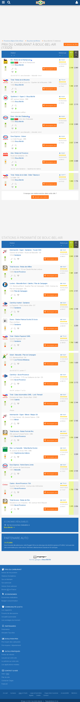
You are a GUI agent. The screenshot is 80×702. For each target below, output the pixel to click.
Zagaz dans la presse (51, 691)
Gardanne (17, 254)
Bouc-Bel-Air (19, 65)
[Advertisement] (40, 22)
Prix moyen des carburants (11, 640)
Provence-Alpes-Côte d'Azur (13, 41)
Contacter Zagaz (7, 679)
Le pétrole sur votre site (10, 660)
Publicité (5, 682)
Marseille (17, 468)
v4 (26, 699)
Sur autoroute (6, 581)
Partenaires (6, 628)
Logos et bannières (36, 691)
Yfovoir (62, 79)
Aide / (5, 672)
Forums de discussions (10, 612)
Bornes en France (9, 588)
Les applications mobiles (10, 663)
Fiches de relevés (8, 653)
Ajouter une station (40, 197)
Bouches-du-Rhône (33, 41)
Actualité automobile (9, 615)
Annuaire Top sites (8, 631)
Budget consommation (10, 599)
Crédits (38, 694)
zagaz (62, 60)
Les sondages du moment (11, 619)
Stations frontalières (9, 575)
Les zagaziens (7, 608)
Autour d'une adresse (9, 585)
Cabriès (17, 399)
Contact (45, 694)
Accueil (5, 691)
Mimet (16, 418)
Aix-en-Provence (20, 271)
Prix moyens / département (11, 644)
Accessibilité (65, 691)
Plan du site (6, 676)
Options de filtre (71, 44)
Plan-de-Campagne (21, 290)
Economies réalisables (10, 596)
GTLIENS (8, 541)
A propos (13, 691)
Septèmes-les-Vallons (22, 452)
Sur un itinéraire (7, 578)
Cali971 (62, 174)
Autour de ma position (9, 571)
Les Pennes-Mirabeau (22, 359)
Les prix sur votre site (9, 656)
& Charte (23, 691)
